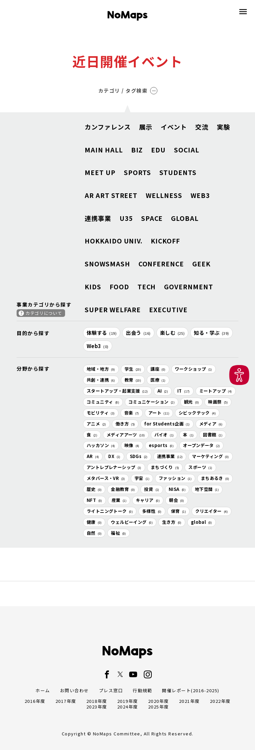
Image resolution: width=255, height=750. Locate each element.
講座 (157, 369)
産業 (119, 500)
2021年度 (189, 701)
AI (162, 391)
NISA (177, 489)
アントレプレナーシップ (114, 467)
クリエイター (211, 511)
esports (161, 445)
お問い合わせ (74, 690)
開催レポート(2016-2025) (190, 690)
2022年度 (220, 701)
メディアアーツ (126, 434)
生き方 (172, 522)
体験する (102, 332)
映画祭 (218, 402)
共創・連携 (101, 380)
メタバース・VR (106, 478)
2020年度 (158, 701)
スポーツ (200, 467)
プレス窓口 (111, 690)
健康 (94, 522)
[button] (239, 375)
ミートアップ (215, 391)
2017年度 (65, 701)
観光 (191, 402)
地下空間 (207, 489)
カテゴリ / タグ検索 (128, 90)
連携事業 (170, 456)
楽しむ (172, 332)
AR (93, 456)
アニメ (96, 424)
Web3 (98, 345)
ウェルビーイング (132, 522)
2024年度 (127, 706)
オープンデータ (201, 445)
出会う (138, 332)
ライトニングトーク (110, 511)
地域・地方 (101, 369)
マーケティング (210, 456)
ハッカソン (101, 445)
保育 (178, 511)
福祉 (118, 533)
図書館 (212, 434)
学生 (133, 369)
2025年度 (158, 706)
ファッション (175, 478)
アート (158, 413)
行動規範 (142, 690)
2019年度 (127, 701)
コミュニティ (103, 402)
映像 (132, 445)
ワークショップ (193, 369)
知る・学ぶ (211, 332)
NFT (94, 500)
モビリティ (101, 413)
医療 (157, 380)
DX (114, 456)
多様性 (152, 511)
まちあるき (215, 478)
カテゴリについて (44, 313)
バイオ (164, 434)
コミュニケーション (151, 402)
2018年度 (96, 701)
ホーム (43, 690)
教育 (133, 380)
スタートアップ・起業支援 (117, 391)
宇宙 (141, 478)
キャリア (148, 500)
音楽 (131, 413)
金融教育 (123, 489)
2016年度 (35, 701)
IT (183, 391)
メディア (211, 424)
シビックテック (197, 413)
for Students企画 (167, 424)
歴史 (94, 489)
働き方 (125, 424)
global (201, 522)
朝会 (176, 500)
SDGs (139, 456)
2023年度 (96, 706)
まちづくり (165, 467)
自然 (94, 533)
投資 (151, 489)
